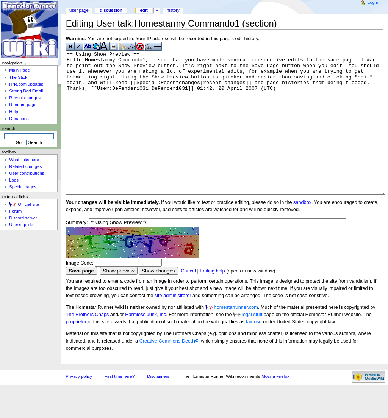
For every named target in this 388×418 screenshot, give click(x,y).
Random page (22, 104)
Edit (143, 10)
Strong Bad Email (26, 91)
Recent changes (25, 97)
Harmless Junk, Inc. (146, 343)
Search (9, 128)
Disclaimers (158, 404)
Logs (14, 180)
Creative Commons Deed (166, 369)
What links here (24, 159)
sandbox (302, 230)
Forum (15, 211)
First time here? (120, 404)
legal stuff (252, 343)
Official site (28, 204)
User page (79, 10)
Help (13, 112)
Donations (19, 118)
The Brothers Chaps (87, 343)
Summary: (77, 251)
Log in (373, 2)
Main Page (19, 70)
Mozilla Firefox (275, 404)
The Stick (18, 77)
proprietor (76, 350)
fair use (254, 350)
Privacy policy (79, 404)
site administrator (173, 324)
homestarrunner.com (236, 335)
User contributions (26, 173)
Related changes (25, 166)
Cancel (188, 299)
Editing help (212, 299)
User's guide (21, 224)
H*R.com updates (26, 84)
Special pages (22, 187)
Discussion (111, 10)
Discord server (23, 218)
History (173, 10)
